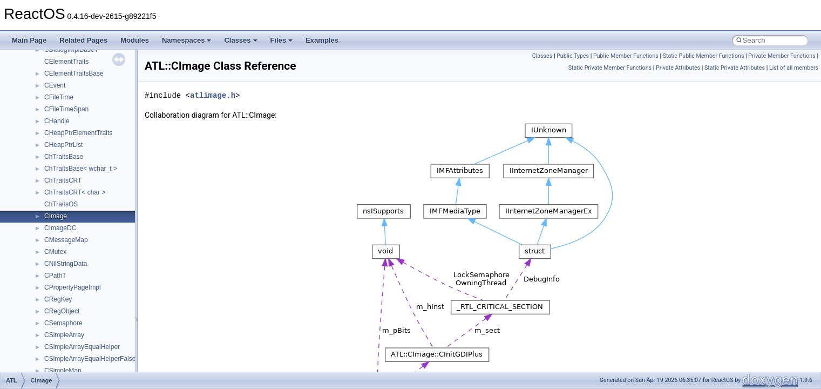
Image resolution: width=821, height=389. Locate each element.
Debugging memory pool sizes (61, 107)
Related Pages (83, 40)
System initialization (46, 143)
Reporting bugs (40, 119)
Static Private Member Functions (610, 67)
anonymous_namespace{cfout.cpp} (86, 357)
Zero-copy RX (38, 131)
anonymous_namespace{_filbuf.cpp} (88, 333)
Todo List (31, 214)
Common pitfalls (41, 95)
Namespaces (187, 40)
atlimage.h (212, 95)
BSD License (37, 190)
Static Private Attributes (734, 67)
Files (281, 40)
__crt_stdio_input (60, 286)
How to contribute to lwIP (54, 72)
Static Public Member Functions (703, 55)
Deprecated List (41, 226)
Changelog (34, 60)
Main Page (29, 40)
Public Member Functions (626, 55)
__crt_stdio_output (62, 297)
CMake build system (47, 84)
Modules (134, 40)
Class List (41, 274)
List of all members (793, 67)
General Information (47, 202)
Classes (240, 40)
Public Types (573, 55)
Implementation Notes (50, 179)
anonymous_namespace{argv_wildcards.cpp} (101, 345)
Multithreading (38, 155)
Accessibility (53, 321)
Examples (322, 40)
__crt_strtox (53, 309)
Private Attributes (678, 67)
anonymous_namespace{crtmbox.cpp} (91, 369)
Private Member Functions (781, 55)
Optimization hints (44, 167)
